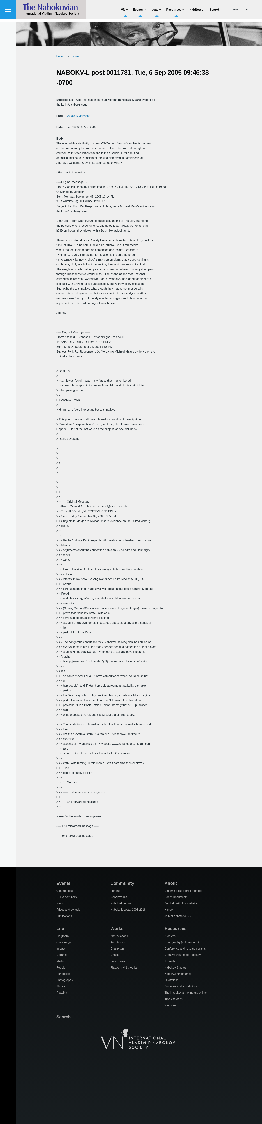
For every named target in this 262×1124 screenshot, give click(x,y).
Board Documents (175, 897)
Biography (62, 936)
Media (60, 961)
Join (235, 11)
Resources (175, 928)
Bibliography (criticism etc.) (181, 942)
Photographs (64, 980)
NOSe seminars (66, 897)
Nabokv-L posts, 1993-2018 (128, 909)
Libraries (61, 954)
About (170, 883)
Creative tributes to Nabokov (182, 954)
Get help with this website (180, 903)
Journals (169, 961)
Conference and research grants (185, 948)
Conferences (64, 890)
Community (122, 883)
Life (60, 928)
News (76, 56)
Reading (61, 992)
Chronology (63, 942)
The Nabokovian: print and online (185, 992)
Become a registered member (183, 890)
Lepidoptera (118, 961)
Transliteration (173, 999)
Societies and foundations (180, 986)
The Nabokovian (50, 9)
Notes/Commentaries (177, 973)
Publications (64, 916)
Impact (60, 948)
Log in (248, 11)
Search (63, 1016)
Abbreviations (119, 936)
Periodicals (63, 973)
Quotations (171, 980)
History (168, 909)
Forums (115, 890)
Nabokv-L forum (121, 903)
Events (63, 883)
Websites (170, 1005)
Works (117, 928)
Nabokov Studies (175, 967)
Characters (118, 948)
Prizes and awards (68, 909)
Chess (115, 954)
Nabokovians (119, 897)
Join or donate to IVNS (178, 916)
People (60, 967)
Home (59, 56)
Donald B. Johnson (78, 115)
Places (60, 986)
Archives (169, 936)
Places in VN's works (124, 967)
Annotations (118, 942)
